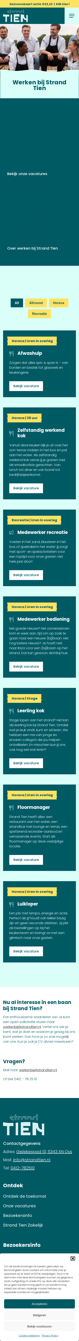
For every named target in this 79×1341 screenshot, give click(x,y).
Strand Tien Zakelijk (23, 1225)
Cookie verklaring (29, 1335)
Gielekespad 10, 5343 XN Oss (44, 1151)
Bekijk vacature (26, 386)
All (17, 303)
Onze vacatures (19, 1206)
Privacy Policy (50, 1335)
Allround (36, 303)
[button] (73, 1258)
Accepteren (39, 1304)
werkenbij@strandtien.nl (22, 1026)
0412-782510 (22, 1168)
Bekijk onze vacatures (27, 173)
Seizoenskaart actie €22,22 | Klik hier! (39, 4)
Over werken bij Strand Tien (32, 248)
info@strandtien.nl (31, 1160)
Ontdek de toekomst (24, 1196)
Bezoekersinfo (17, 1215)
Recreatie (39, 313)
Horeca (58, 303)
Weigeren (39, 1315)
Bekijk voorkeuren (39, 1326)
